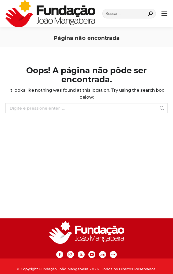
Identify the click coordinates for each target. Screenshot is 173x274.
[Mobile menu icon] (164, 13)
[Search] (129, 13)
